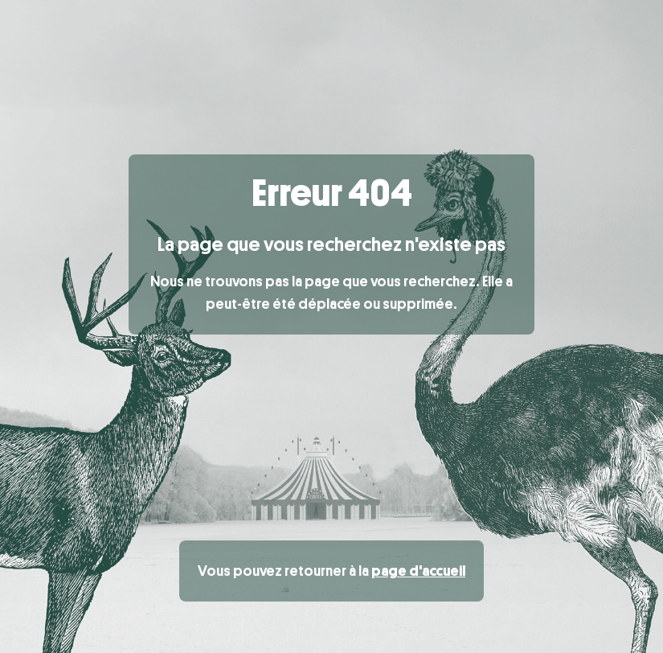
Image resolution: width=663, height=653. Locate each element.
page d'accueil (418, 571)
